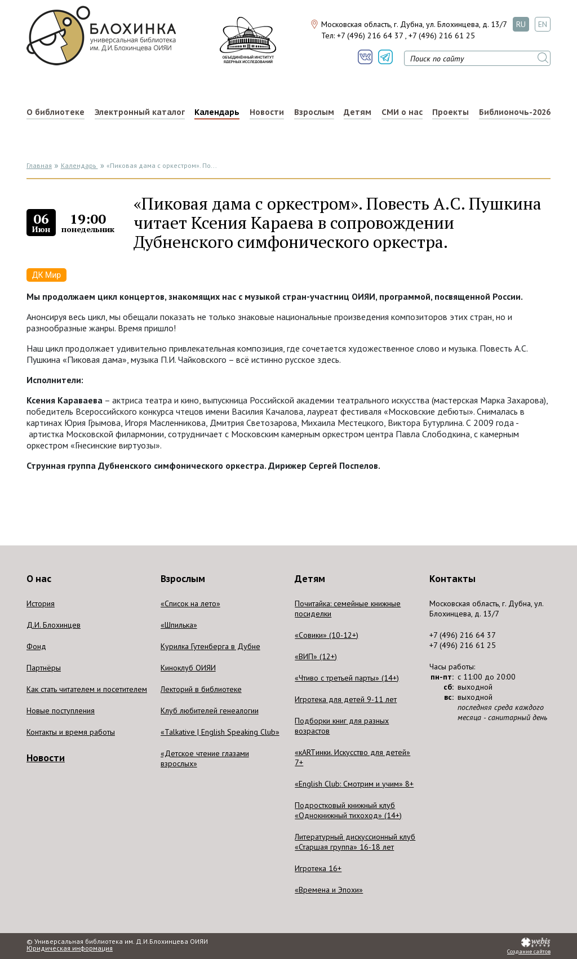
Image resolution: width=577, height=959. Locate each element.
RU (521, 24)
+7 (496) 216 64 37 (370, 35)
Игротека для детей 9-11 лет (346, 699)
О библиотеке (55, 112)
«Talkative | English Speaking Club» (220, 732)
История (40, 603)
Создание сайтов (529, 951)
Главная (39, 165)
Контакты (452, 578)
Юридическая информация (69, 948)
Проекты (450, 112)
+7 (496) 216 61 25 (442, 35)
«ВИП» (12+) (316, 656)
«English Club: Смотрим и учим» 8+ (354, 784)
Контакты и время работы (70, 732)
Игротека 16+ (318, 868)
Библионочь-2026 (515, 112)
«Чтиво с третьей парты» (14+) (347, 678)
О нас (38, 578)
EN (542, 24)
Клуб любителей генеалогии (210, 710)
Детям (357, 112)
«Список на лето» (190, 603)
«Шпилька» (179, 625)
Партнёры (43, 668)
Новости (267, 112)
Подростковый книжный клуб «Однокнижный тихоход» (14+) (348, 810)
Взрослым (314, 112)
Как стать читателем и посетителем (86, 689)
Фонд (36, 646)
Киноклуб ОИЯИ (188, 668)
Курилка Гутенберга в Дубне (210, 646)
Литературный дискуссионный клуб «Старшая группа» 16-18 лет (355, 842)
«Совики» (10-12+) (326, 635)
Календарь (216, 112)
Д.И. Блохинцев (53, 625)
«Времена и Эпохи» (329, 890)
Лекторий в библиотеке (201, 689)
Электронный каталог (140, 112)
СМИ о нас (402, 112)
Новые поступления (60, 710)
